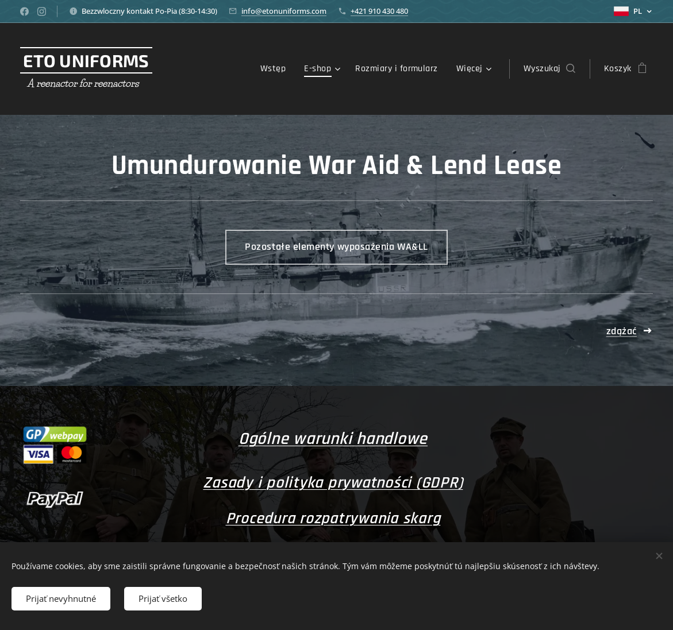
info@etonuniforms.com (283, 11)
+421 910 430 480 (379, 11)
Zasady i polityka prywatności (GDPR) (333, 483)
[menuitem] (276, 69)
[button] (549, 69)
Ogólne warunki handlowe (333, 439)
